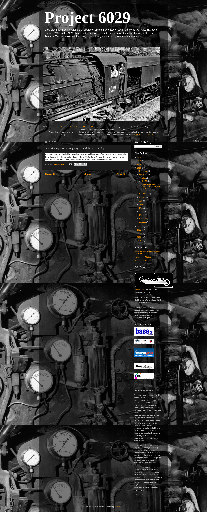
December (143, 171)
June (141, 204)
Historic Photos (140, 260)
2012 (139, 226)
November (143, 174)
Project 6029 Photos (142, 257)
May (141, 208)
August (142, 197)
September (144, 194)
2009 (139, 237)
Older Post (122, 174)
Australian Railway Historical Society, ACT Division (81, 127)
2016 (139, 157)
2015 (139, 161)
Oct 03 (144, 181)
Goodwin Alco (140, 290)
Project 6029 (87, 17)
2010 (139, 234)
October (142, 178)
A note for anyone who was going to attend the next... (151, 186)
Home (87, 174)
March (142, 215)
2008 (139, 241)
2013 (139, 168)
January (142, 222)
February (143, 219)
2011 (139, 230)
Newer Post (51, 174)
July (141, 201)
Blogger (118, 507)
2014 (139, 164)
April (141, 211)
